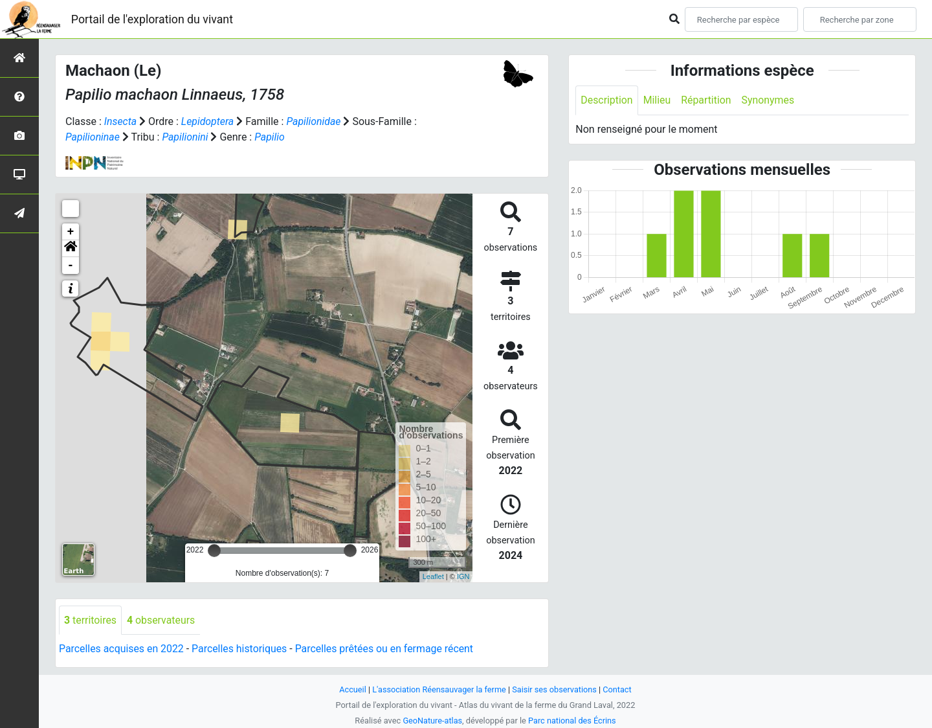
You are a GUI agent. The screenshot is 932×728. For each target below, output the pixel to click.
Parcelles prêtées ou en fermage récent (387, 649)
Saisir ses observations (555, 689)
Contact (618, 689)
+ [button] (70, 232)
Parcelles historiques (241, 649)
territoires (90, 620)
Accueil (352, 689)
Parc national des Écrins (572, 720)
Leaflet (433, 576)
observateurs (162, 620)
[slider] (214, 550)
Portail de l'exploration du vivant (153, 19)
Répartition (707, 100)
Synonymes (768, 100)
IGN (463, 576)
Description (607, 100)
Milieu (657, 100)
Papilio (271, 137)
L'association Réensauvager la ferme (439, 689)
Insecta (120, 121)
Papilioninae (92, 137)
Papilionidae (314, 121)
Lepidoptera (207, 121)
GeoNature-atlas (432, 720)
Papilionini (185, 137)
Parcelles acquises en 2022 (121, 649)
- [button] (70, 265)
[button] (70, 248)
